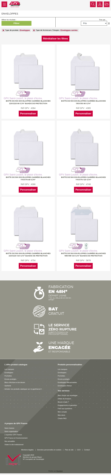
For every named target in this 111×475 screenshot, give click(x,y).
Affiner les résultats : (8, 20)
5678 (88, 259)
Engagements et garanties (67, 404)
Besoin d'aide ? (63, 401)
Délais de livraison (64, 397)
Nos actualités (9, 440)
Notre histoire (9, 427)
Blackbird (59, 470)
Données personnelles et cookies (49, 448)
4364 (33, 108)
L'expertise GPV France (13, 433)
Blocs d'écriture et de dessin (14, 381)
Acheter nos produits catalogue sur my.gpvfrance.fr (23, 388)
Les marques (9, 368)
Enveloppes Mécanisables (67, 381)
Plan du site (69, 448)
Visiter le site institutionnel (13, 443)
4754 (33, 259)
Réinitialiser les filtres (55, 38)
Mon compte (62, 410)
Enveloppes (8, 371)
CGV (79, 448)
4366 (33, 183)
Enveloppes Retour (65, 384)
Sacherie (7, 384)
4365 (88, 108)
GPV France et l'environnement (15, 437)
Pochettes (8, 374)
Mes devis (61, 414)
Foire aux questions (65, 407)
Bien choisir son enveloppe (67, 394)
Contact (87, 448)
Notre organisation (11, 430)
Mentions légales (27, 448)
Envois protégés (10, 378)
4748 (88, 183)
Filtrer (16, 23)
